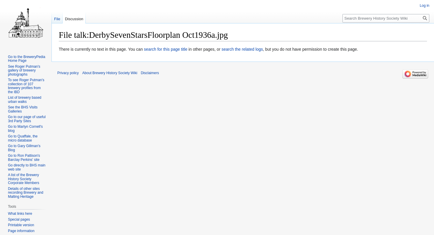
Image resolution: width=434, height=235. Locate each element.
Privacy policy (68, 73)
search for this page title (165, 49)
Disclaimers (150, 73)
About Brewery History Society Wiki (109, 73)
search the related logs (242, 49)
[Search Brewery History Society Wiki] (385, 18)
